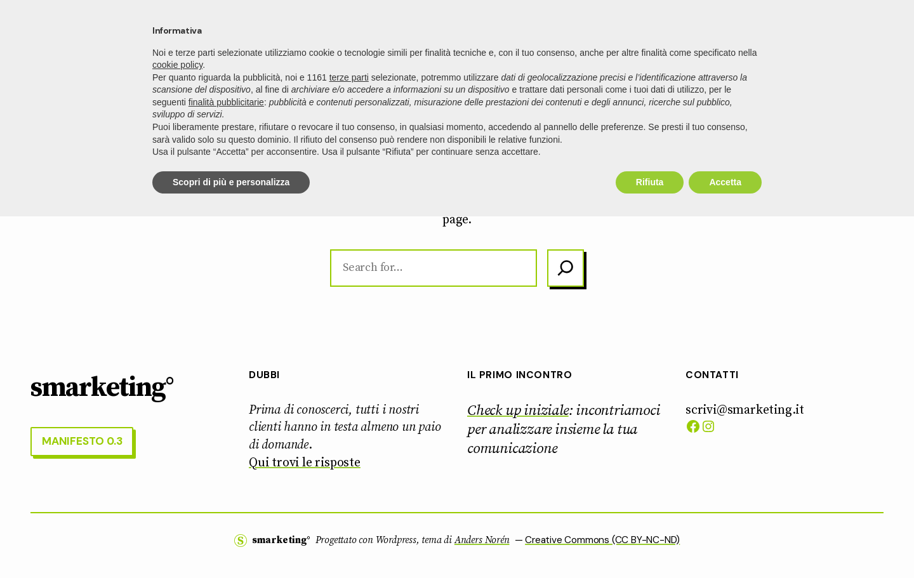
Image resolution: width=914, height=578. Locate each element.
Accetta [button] (725, 543)
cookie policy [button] (177, 426)
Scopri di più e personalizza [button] (231, 543)
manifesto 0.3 (832, 34)
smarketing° (85, 34)
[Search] (565, 267)
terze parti (349, 438)
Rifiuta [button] (650, 543)
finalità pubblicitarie (226, 463)
